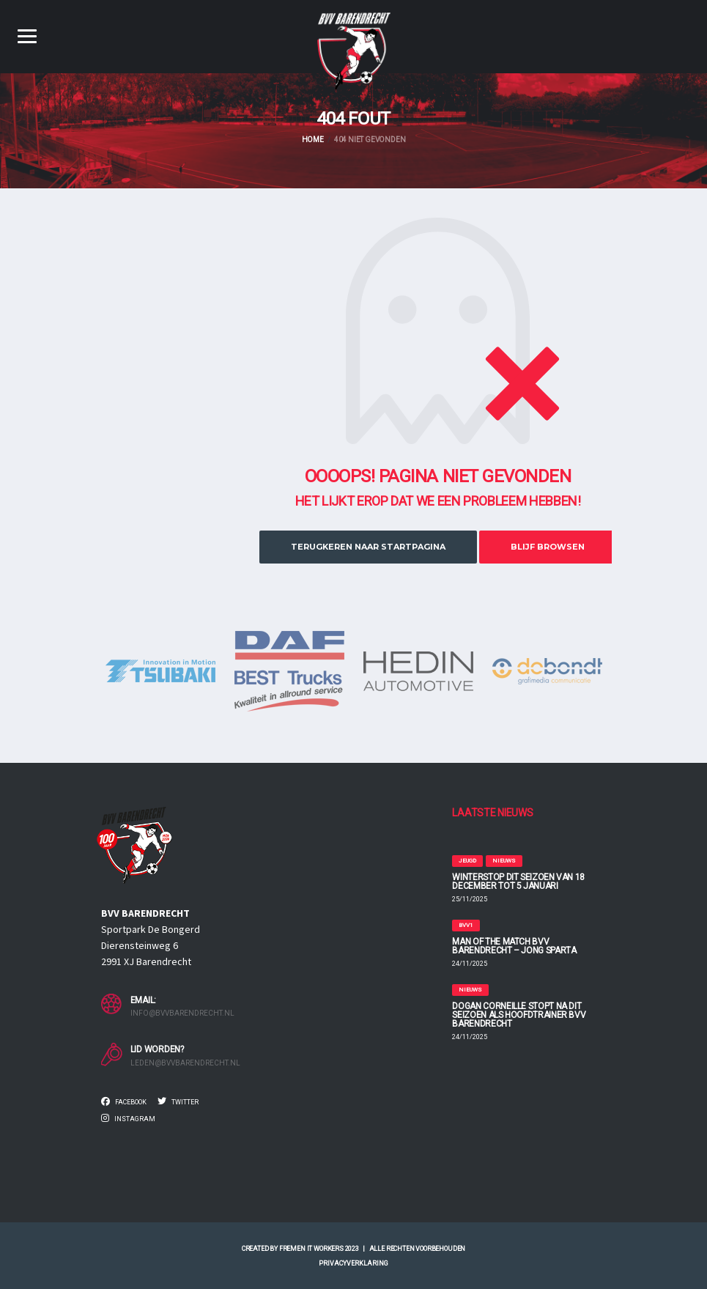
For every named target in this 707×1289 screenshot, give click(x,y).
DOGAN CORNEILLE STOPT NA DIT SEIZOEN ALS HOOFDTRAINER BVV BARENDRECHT (518, 1015)
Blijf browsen (548, 547)
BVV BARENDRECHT (145, 913)
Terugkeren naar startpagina (368, 547)
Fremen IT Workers (311, 1248)
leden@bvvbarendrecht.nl (185, 1063)
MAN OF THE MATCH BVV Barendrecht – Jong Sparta (514, 946)
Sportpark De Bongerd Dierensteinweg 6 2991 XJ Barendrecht (150, 946)
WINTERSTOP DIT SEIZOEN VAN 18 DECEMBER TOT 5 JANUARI (518, 881)
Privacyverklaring (353, 1263)
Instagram (128, 1118)
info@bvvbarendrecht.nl (182, 1013)
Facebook (124, 1101)
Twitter (178, 1101)
